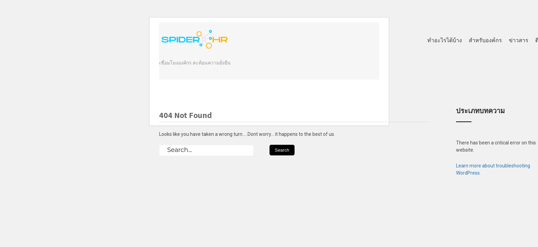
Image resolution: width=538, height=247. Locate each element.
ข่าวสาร (518, 40)
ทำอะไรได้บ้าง (444, 40)
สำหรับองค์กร (485, 40)
